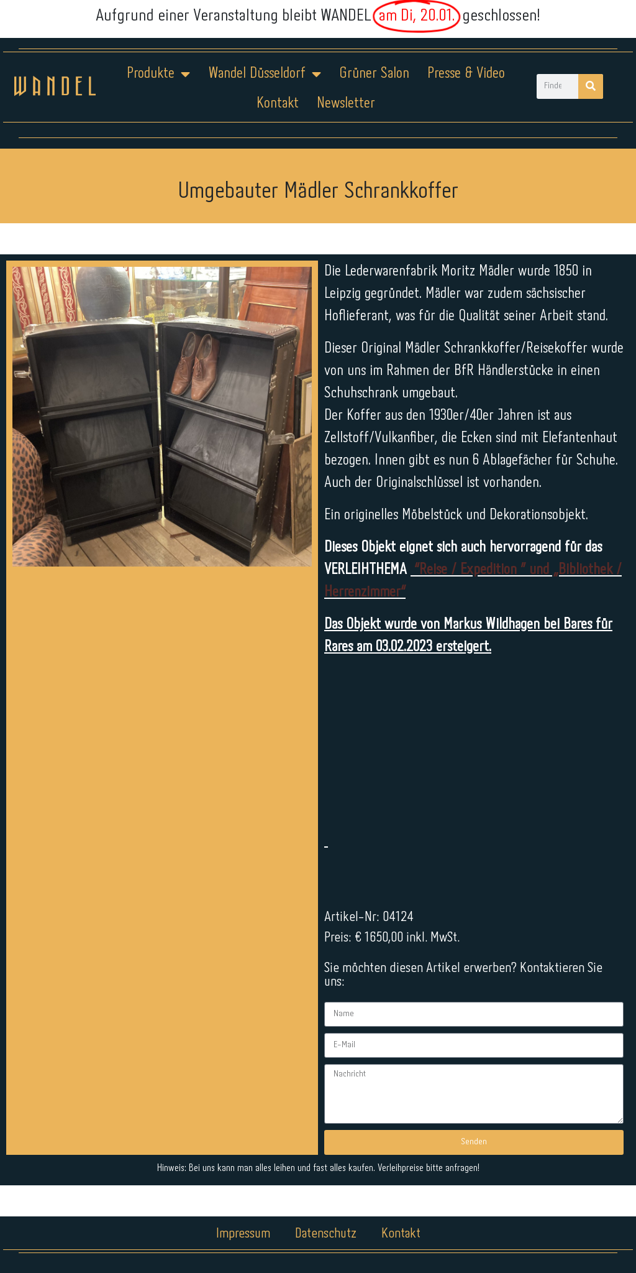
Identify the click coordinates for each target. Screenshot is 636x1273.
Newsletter (346, 103)
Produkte (158, 74)
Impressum (243, 1234)
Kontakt (278, 103)
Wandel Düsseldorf (264, 74)
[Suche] (590, 86)
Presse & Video (466, 73)
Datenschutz (326, 1234)
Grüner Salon (374, 73)
